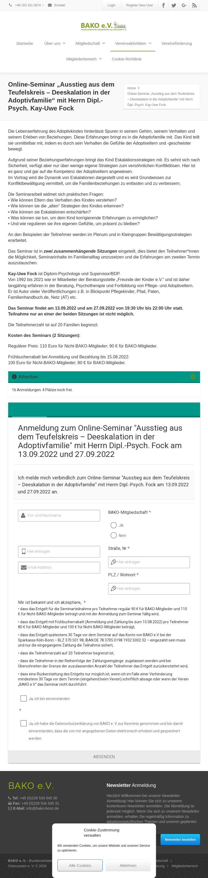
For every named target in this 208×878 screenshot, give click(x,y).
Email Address (38, 567)
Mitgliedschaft (90, 43)
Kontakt (56, 5)
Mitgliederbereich (84, 58)
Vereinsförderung (177, 43)
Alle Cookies (80, 865)
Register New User (139, 5)
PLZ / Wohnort (121, 574)
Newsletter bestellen (180, 839)
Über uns (55, 43)
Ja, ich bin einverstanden (48, 699)
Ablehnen (128, 865)
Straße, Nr (117, 548)
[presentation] (14, 410)
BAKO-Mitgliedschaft (127, 512)
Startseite (24, 43)
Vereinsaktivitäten (133, 43)
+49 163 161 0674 (24, 5)
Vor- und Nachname (42, 515)
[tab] (14, 410)
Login (111, 5)
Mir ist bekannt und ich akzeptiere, (51, 602)
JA (119, 525)
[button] (104, 756)
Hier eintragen (37, 551)
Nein (120, 535)
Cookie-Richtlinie (127, 59)
